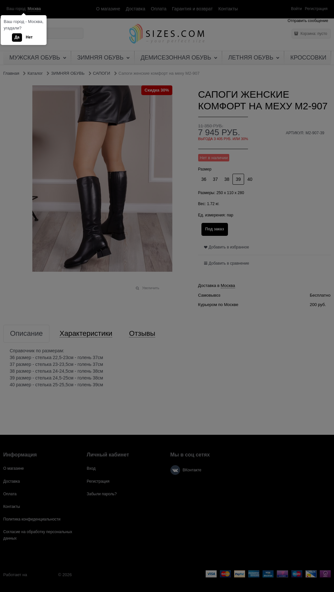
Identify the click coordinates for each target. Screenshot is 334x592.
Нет (29, 37)
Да (17, 37)
